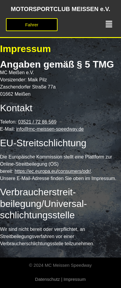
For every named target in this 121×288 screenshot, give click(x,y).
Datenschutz (47, 279)
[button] (109, 24)
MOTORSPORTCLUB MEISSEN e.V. (60, 9)
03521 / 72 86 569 (37, 121)
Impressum (74, 279)
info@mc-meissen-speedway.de (50, 129)
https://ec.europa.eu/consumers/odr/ (53, 171)
